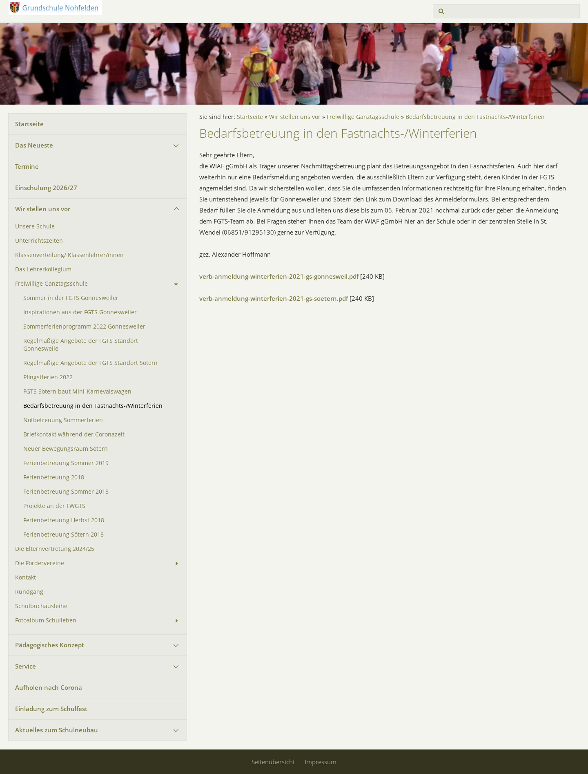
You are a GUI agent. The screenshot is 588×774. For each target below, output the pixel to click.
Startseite (29, 124)
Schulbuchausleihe (41, 606)
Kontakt (25, 577)
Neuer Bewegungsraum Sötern (65, 448)
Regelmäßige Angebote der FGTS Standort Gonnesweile (80, 344)
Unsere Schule (35, 226)
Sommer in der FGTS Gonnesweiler (70, 298)
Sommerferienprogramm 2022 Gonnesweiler (84, 326)
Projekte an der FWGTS (54, 506)
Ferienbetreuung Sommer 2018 (66, 491)
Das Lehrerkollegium (43, 269)
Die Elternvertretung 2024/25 (54, 549)
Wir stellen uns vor (42, 209)
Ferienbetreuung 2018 (53, 477)
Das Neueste (34, 145)
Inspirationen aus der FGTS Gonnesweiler (80, 312)
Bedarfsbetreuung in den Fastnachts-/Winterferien (93, 405)
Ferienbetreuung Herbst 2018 (63, 520)
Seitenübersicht (273, 762)
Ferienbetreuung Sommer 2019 (66, 463)
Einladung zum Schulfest (51, 709)
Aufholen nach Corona (48, 687)
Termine (27, 166)
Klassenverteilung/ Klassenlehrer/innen (69, 255)
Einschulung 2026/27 (46, 187)
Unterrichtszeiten (39, 240)
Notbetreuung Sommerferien (63, 420)
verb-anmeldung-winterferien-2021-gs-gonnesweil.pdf (279, 276)
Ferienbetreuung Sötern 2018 (63, 534)
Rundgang (29, 591)
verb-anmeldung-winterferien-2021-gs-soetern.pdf (273, 298)
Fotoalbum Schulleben (45, 620)
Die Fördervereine (39, 563)
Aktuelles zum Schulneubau (56, 730)
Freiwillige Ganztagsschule (51, 283)
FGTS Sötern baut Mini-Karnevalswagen (77, 391)
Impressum (320, 762)
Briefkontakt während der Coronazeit (74, 434)
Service (25, 666)
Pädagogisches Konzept (49, 645)
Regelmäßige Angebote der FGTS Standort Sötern (90, 363)
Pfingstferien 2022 (48, 377)
